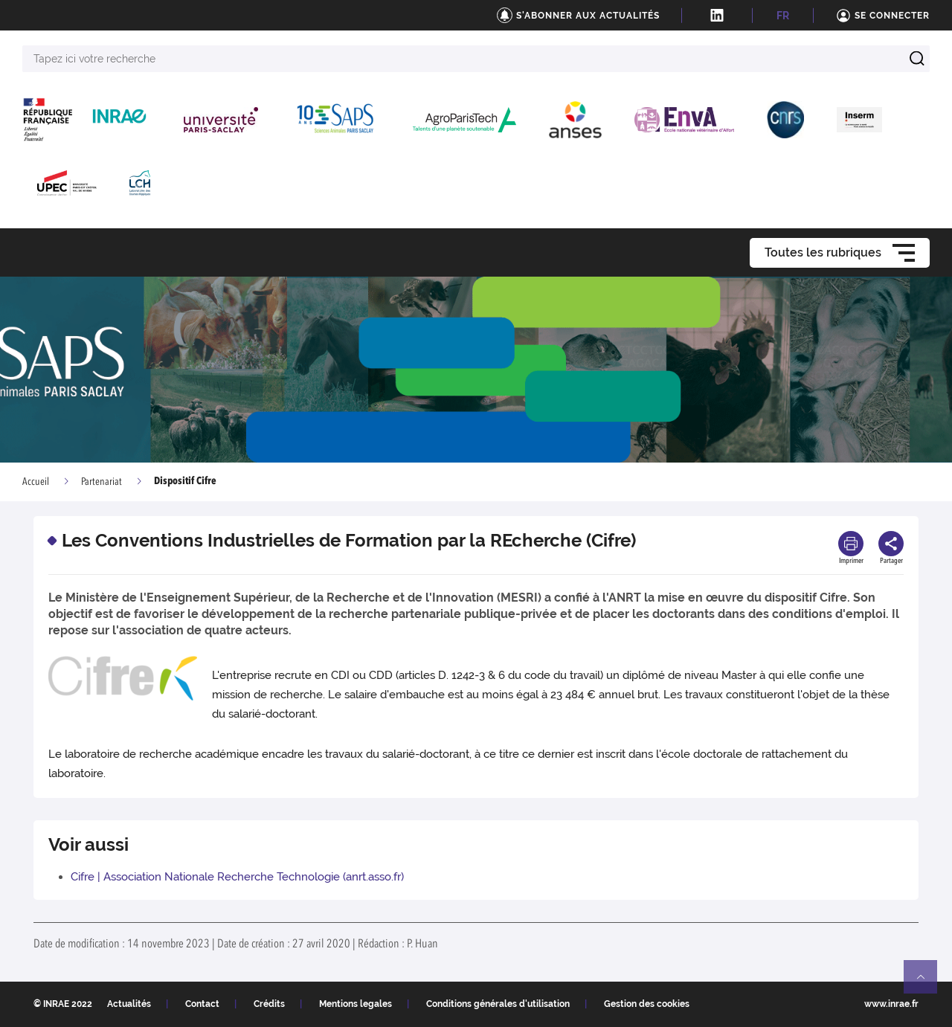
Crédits (269, 1004)
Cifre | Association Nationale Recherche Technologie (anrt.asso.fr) (237, 876)
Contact (202, 1004)
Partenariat (101, 482)
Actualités (129, 1004)
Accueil (35, 482)
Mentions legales (355, 1004)
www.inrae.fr (891, 1004)
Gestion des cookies (646, 1004)
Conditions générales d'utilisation (498, 1004)
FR (782, 16)
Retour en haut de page (926, 983)
